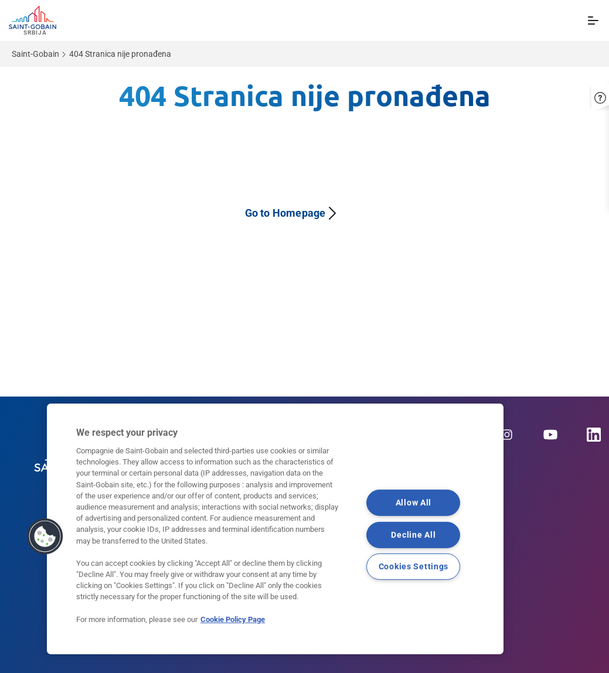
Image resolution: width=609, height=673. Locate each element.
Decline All (413, 535)
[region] (275, 529)
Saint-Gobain (35, 54)
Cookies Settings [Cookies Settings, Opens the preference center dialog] (414, 567)
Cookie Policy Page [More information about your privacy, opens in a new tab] (232, 619)
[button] (45, 536)
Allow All (413, 503)
